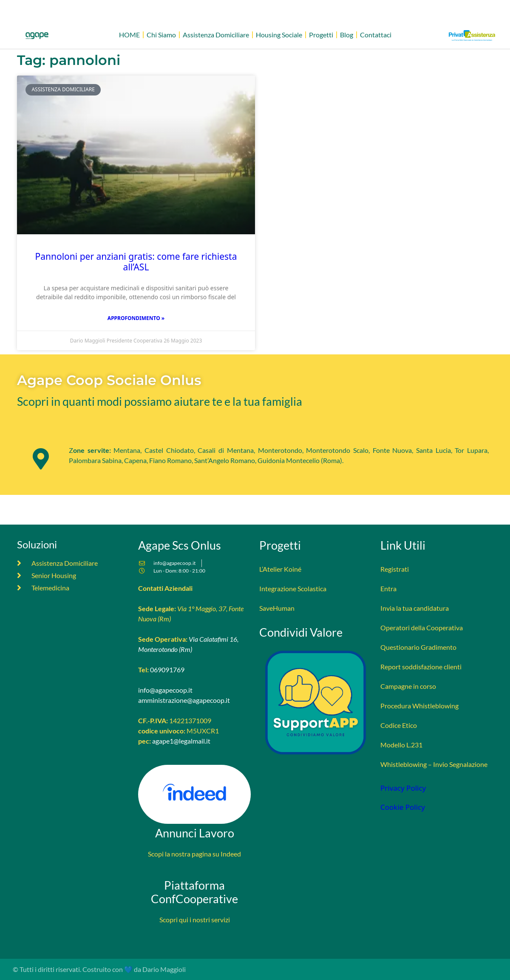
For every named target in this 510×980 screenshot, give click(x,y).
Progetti (321, 35)
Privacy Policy (403, 788)
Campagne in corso (408, 686)
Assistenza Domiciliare (216, 35)
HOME (129, 35)
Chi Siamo (161, 35)
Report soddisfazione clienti (421, 667)
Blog (346, 35)
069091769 (167, 670)
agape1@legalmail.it (181, 741)
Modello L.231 (401, 745)
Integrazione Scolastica (292, 588)
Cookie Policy (402, 807)
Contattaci (375, 35)
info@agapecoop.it (165, 690)
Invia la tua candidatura (414, 608)
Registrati (394, 569)
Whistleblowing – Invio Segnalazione (433, 764)
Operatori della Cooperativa (421, 627)
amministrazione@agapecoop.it (184, 700)
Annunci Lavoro (194, 833)
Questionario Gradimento (418, 647)
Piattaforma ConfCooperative (194, 892)
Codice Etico (398, 725)
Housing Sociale (279, 35)
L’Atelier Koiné (280, 569)
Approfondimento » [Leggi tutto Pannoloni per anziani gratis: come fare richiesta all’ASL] (136, 318)
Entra (388, 588)
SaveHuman (277, 608)
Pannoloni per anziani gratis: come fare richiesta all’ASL (136, 261)
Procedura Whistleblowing (419, 706)
